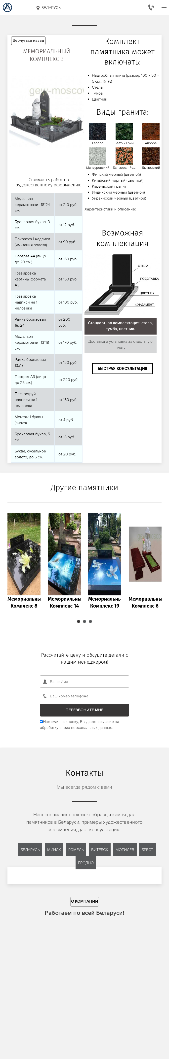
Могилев (125, 849)
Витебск (99, 849)
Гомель (76, 849)
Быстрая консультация (122, 368)
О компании (84, 902)
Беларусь (48, 7)
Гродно (86, 862)
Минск (54, 849)
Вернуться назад (28, 41)
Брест (147, 849)
